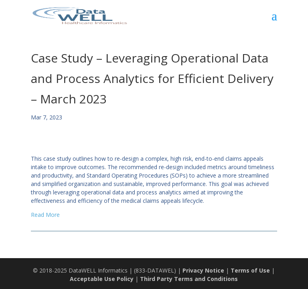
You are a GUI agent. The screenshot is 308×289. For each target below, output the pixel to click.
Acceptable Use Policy (102, 279)
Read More (45, 214)
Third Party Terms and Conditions (189, 279)
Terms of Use (250, 270)
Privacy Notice (203, 270)
